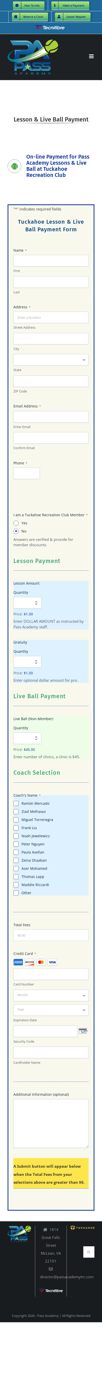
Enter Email (21, 426)
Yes (24, 523)
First (16, 270)
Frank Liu (29, 827)
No (24, 531)
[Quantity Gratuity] (27, 661)
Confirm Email (24, 448)
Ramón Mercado (35, 803)
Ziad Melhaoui (34, 811)
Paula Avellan (33, 852)
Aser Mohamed (34, 868)
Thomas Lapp (33, 876)
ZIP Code (20, 391)
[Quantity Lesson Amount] (27, 603)
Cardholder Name (26, 1062)
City (16, 348)
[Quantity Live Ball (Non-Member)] (27, 738)
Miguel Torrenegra (37, 819)
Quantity (20, 592)
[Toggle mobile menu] (91, 56)
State (17, 370)
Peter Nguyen (33, 844)
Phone (20, 463)
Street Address (24, 327)
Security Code (23, 1041)
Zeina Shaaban (34, 860)
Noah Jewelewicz (36, 835)
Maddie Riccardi (35, 884)
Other (26, 892)
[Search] (89, 1252)
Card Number (23, 984)
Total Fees (21, 924)
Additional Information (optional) (41, 1094)
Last (16, 292)
